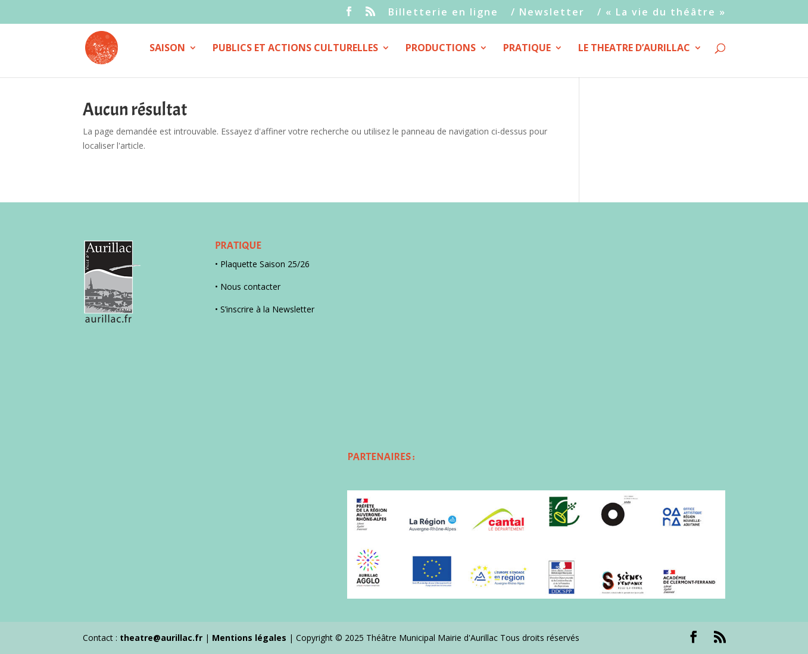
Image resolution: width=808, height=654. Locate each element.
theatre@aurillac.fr (161, 637)
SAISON (167, 48)
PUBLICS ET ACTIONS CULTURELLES (295, 48)
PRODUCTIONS (440, 48)
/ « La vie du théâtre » (661, 12)
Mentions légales (249, 637)
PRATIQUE (527, 48)
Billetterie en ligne (443, 12)
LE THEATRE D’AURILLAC (634, 48)
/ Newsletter (548, 12)
